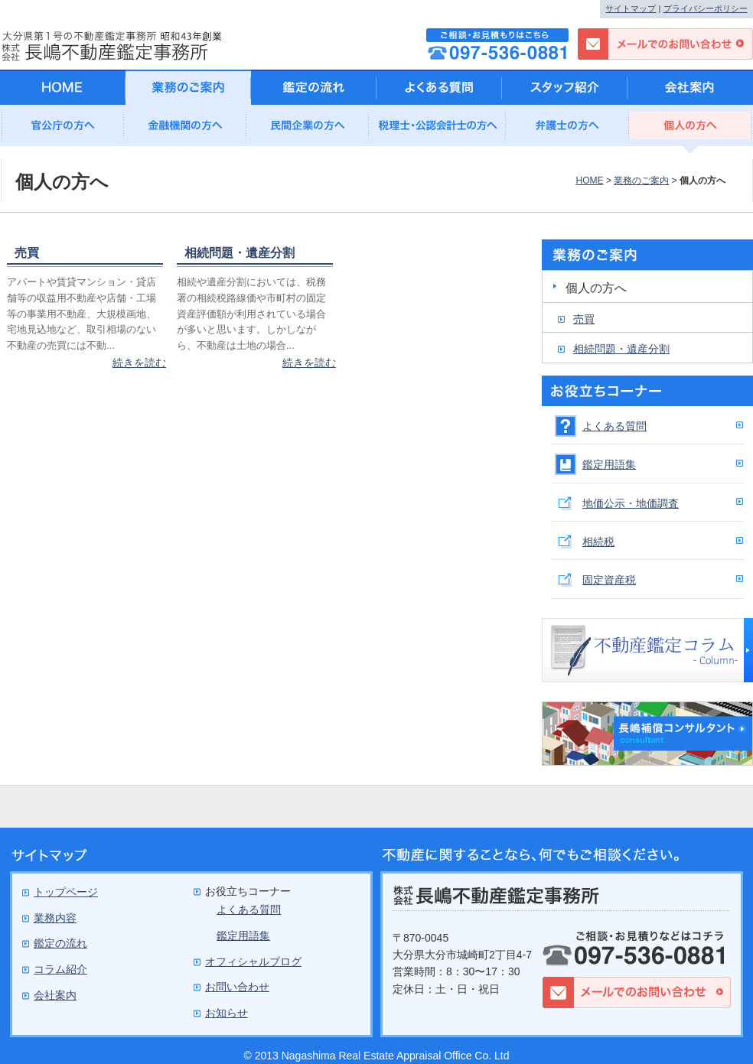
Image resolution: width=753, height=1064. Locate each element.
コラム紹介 (60, 969)
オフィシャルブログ (253, 961)
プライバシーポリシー (705, 8)
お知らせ (226, 1013)
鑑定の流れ (313, 87)
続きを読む (139, 362)
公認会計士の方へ (438, 130)
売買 (27, 252)
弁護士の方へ (568, 130)
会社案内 (690, 87)
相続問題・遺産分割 (239, 252)
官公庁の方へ (63, 130)
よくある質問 (614, 426)
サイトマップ (630, 8)
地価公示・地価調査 (630, 503)
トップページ (66, 892)
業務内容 (55, 918)
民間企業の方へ (307, 130)
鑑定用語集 (609, 464)
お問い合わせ (237, 987)
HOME (589, 180)
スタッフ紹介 (565, 87)
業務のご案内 (641, 180)
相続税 (598, 541)
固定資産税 (609, 580)
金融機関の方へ (185, 130)
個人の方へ (690, 130)
